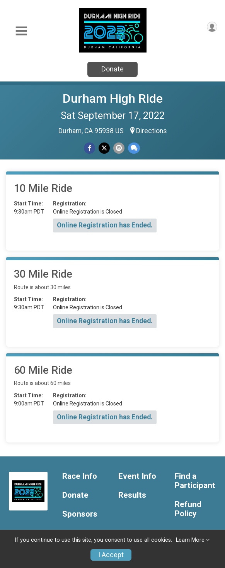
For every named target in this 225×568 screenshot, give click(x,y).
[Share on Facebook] (89, 148)
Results (132, 495)
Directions (151, 131)
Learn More (190, 540)
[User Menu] (212, 27)
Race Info (79, 476)
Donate (112, 69)
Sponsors (79, 514)
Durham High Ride (113, 98)
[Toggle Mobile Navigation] (21, 31)
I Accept (111, 555)
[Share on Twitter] (104, 148)
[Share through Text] (134, 148)
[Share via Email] (118, 148)
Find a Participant (195, 481)
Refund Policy (188, 509)
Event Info (137, 476)
